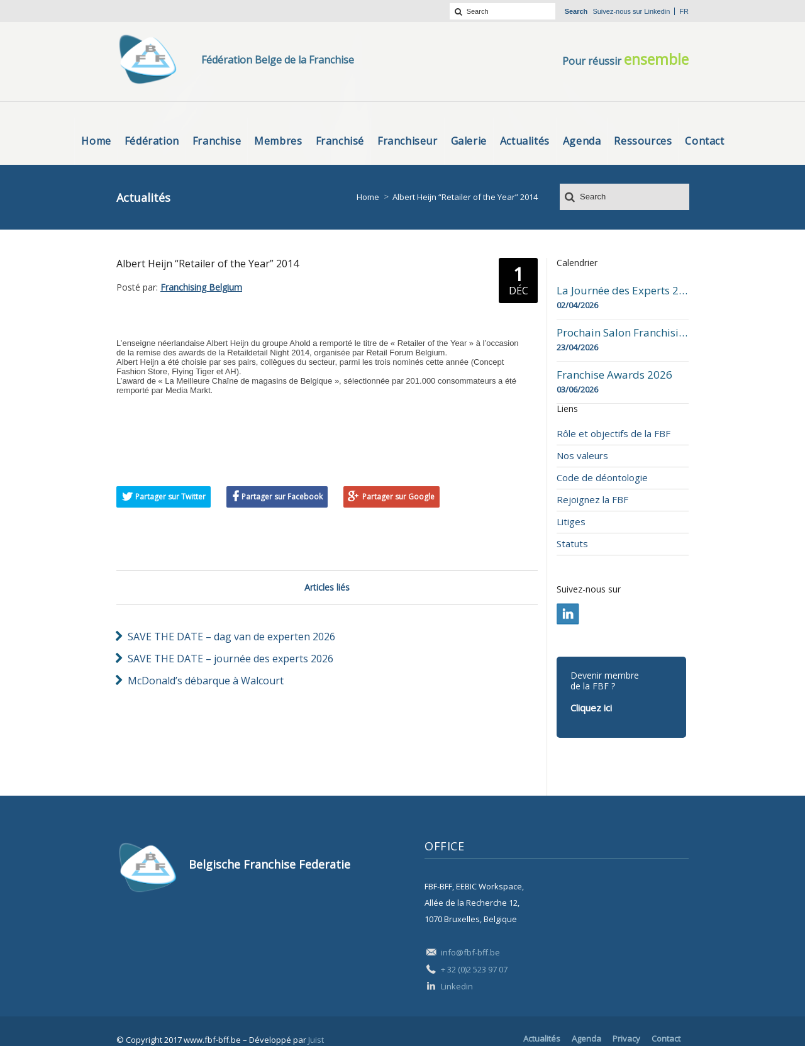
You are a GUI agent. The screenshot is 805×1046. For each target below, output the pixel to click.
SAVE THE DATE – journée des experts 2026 (230, 658)
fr (684, 11)
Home (368, 197)
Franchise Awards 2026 (614, 375)
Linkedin (657, 11)
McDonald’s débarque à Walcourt (206, 680)
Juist (316, 1039)
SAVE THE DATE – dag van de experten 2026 (231, 636)
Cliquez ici (591, 707)
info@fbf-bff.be (470, 952)
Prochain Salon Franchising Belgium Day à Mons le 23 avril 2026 (623, 333)
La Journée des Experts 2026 (623, 291)
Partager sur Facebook (282, 496)
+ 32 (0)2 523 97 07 (474, 969)
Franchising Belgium (201, 287)
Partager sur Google (398, 496)
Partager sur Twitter (170, 496)
